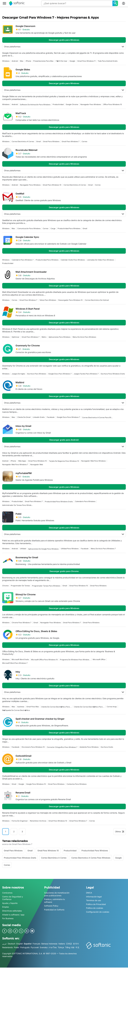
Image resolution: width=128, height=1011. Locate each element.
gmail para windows (51, 141)
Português (25, 947)
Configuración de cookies (97, 912)
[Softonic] (17, 3)
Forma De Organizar (20, 821)
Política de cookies (94, 908)
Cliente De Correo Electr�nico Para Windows (89, 707)
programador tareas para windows (46, 586)
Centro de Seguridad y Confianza (12, 898)
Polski (16, 947)
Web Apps (22, 461)
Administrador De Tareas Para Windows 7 (17, 505)
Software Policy (51, 906)
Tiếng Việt (69, 947)
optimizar (15, 337)
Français (36, 943)
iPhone (28, 61)
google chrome (72, 104)
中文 (77, 947)
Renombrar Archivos (38, 821)
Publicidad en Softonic (54, 909)
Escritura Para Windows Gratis (113, 374)
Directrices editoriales (12, 911)
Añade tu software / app (13, 914)
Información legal (94, 896)
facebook (51, 417)
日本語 (69, 943)
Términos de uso (93, 900)
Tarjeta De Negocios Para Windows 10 (64, 461)
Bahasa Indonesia (49, 943)
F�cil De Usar (61, 61)
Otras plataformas (64, 46)
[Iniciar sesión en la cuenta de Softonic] (123, 3)
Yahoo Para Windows (47, 300)
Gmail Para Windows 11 (86, 61)
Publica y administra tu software (54, 900)
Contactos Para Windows (76, 784)
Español (28, 943)
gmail (38, 141)
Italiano (61, 943)
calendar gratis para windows (73, 260)
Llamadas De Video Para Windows (100, 260)
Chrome (5, 586)
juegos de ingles (18, 374)
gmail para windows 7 (70, 141)
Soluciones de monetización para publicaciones (56, 894)
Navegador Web (36, 464)
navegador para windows (90, 104)
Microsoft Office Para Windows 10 (44, 660)
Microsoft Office (99, 659)
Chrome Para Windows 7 (21, 623)
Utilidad (23, 549)
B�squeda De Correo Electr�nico (16, 710)
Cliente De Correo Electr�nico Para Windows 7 (56, 707)
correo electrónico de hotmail (97, 300)
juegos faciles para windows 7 (86, 374)
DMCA (89, 893)
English (19, 943)
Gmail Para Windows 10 (52, 185)
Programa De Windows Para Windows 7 (75, 660)
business (20, 707)
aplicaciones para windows (59, 337)
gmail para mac (32, 707)
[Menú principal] (4, 3)
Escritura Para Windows (36, 374)
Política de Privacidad (96, 904)
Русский (35, 947)
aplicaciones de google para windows (43, 549)
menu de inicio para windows (84, 337)
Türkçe (61, 947)
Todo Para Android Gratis (107, 61)
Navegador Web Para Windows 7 (15, 464)
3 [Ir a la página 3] (22, 831)
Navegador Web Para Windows (93, 461)
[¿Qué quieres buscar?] (115, 3)
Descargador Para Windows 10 (70, 300)
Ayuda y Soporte (9, 903)
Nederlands (7, 947)
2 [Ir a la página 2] (14, 831)
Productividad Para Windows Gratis (59, 502)
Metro (44, 337)
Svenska (43, 947)
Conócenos (7, 893)
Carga (53, 228)
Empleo (5, 907)
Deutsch (11, 943)
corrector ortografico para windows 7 (62, 747)
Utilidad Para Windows (70, 549)
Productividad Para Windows (69, 228)
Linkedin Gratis (39, 417)
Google (72, 61)
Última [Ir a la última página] (119, 831)
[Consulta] (76, 3)
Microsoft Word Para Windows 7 (14, 663)
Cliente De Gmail (24, 417)
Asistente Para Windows (89, 747)
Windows (5, 61)
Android (15, 61)
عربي (4, 943)
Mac (21, 61)
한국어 (76, 943)
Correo (84, 141)
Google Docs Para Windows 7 (59, 374)
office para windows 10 (112, 104)
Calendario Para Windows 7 (22, 260)
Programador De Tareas (20, 586)
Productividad (58, 104)
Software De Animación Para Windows (35, 105)
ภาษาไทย (53, 947)
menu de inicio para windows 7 (103, 549)
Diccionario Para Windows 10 (33, 747)
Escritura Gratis (107, 747)
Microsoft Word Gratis (20, 659)
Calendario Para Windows (85, 501)
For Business (7, 918)
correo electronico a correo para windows (97, 417)
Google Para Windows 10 (36, 784)
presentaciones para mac (43, 61)
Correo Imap (112, 707)
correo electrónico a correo (23, 141)
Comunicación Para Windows (29, 228)
